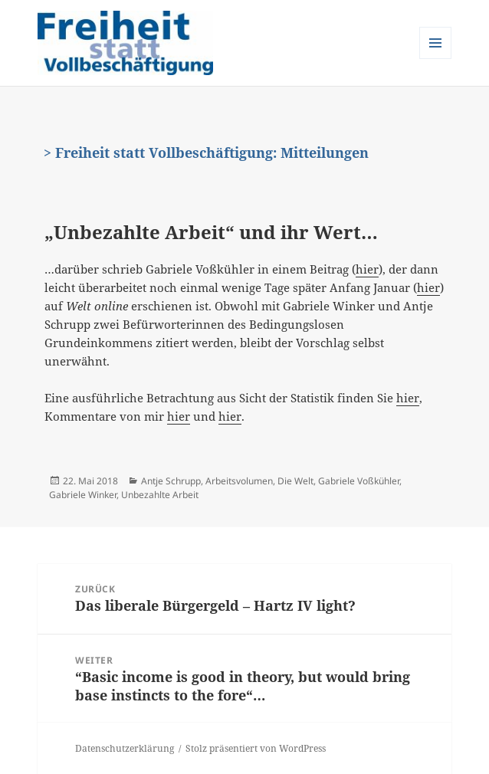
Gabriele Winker (83, 494)
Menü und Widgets (435, 58)
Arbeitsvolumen (239, 480)
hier (367, 269)
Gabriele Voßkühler (358, 480)
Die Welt (295, 480)
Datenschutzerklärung (124, 748)
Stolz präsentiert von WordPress (255, 748)
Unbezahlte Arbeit (160, 494)
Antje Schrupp (171, 480)
